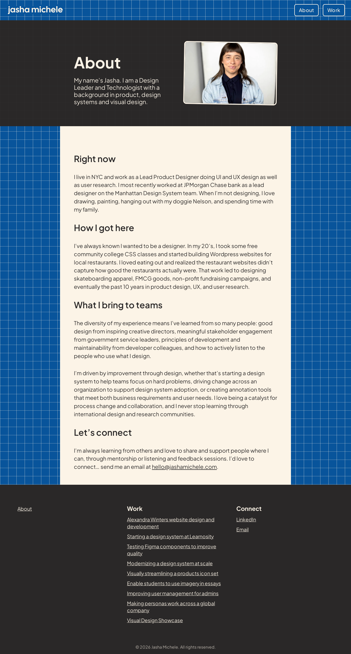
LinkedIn (246, 519)
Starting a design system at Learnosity (170, 536)
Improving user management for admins (173, 593)
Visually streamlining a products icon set (172, 573)
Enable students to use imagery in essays (174, 583)
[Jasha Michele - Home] (35, 10)
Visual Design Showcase (155, 620)
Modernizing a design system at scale (170, 563)
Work (333, 10)
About (306, 10)
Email (242, 529)
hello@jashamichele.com (184, 466)
